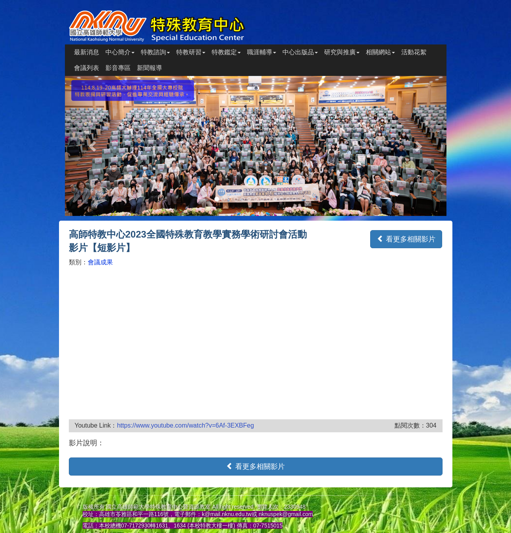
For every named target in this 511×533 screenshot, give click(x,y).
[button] (93, 146)
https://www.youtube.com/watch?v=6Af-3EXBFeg (185, 425)
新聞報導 (149, 68)
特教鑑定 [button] (226, 52)
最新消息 (86, 52)
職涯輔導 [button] (261, 52)
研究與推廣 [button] (342, 52)
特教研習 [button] (190, 52)
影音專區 (118, 68)
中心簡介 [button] (120, 52)
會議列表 (86, 68)
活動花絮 (413, 52)
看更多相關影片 (406, 239)
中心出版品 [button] (300, 52)
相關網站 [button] (380, 52)
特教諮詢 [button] (155, 52)
